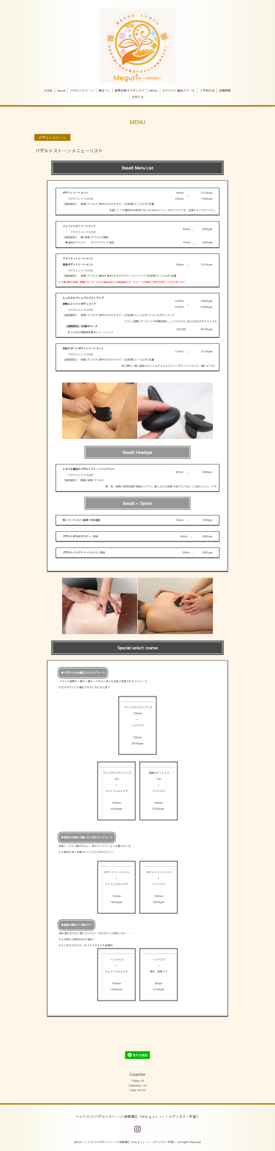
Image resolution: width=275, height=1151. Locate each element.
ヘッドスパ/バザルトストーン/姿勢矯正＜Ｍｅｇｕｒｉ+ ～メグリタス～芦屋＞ (137, 1116)
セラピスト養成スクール (178, 90)
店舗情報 (225, 90)
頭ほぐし (104, 90)
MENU (153, 90)
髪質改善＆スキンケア (130, 90)
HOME (48, 90)
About (61, 90)
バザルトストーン (82, 90)
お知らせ (138, 97)
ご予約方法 (207, 90)
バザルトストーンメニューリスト (69, 151)
